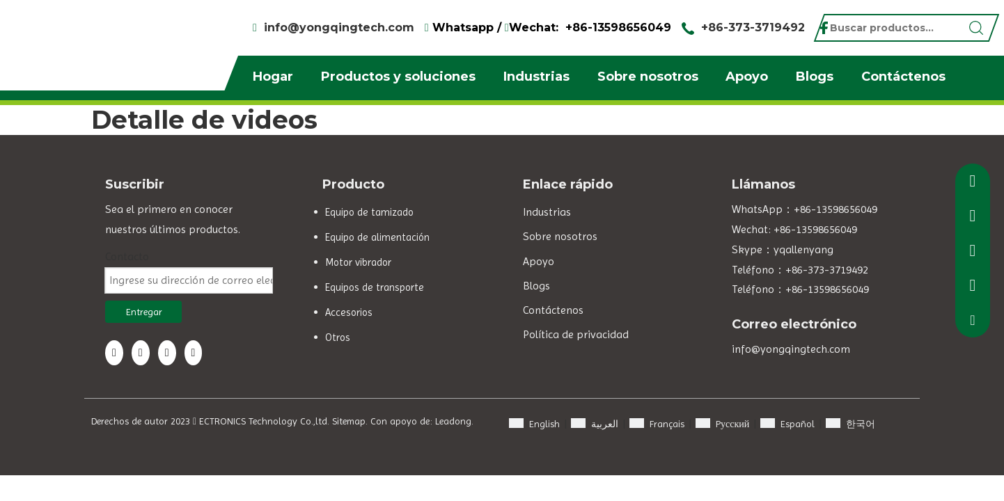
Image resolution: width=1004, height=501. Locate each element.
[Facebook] (114, 352)
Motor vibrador (358, 262)
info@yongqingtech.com (339, 27)
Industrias (536, 76)
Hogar (273, 76)
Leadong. (454, 421)
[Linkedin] (141, 352)
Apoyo (746, 76)
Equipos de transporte (374, 287)
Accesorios (348, 312)
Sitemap (349, 421)
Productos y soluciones (398, 76)
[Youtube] (194, 352)
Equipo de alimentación (377, 237)
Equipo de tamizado (369, 212)
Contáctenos (903, 76)
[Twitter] (167, 352)
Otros (337, 337)
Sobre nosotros (647, 76)
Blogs (814, 76)
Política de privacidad (576, 334)
